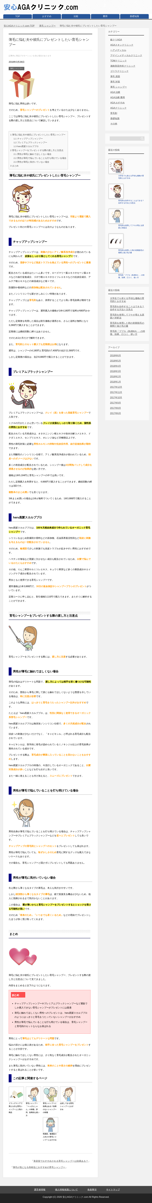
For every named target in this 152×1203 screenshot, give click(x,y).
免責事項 (91, 1189)
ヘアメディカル (118, 50)
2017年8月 (115, 408)
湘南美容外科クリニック (122, 66)
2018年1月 (115, 382)
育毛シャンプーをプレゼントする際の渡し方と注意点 (36, 150)
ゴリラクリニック (119, 71)
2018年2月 (115, 376)
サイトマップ (113, 1189)
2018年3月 (115, 371)
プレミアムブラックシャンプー (30, 142)
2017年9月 (115, 403)
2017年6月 (115, 413)
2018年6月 (115, 355)
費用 (105, 16)
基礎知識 (134, 16)
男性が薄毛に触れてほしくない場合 (32, 154)
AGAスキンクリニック (121, 45)
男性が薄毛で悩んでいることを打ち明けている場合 (40, 158)
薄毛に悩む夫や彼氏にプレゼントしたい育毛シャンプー (37, 134)
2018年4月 (115, 366)
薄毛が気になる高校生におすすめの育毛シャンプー (39, 1167)
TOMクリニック (118, 60)
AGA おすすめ (117, 102)
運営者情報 (39, 1189)
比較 (76, 16)
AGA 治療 (115, 92)
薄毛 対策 (115, 81)
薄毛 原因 (115, 76)
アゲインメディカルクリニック (126, 55)
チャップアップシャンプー (28, 138)
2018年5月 (115, 361)
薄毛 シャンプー (16, 69)
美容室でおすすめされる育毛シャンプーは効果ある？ (60, 1161)
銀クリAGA (116, 39)
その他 (113, 124)
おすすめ (46, 16)
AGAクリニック (118, 108)
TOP (17, 16)
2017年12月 (116, 387)
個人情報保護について (66, 1189)
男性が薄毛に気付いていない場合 (31, 162)
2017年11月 (116, 392)
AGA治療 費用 (117, 97)
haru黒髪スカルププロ (26, 146)
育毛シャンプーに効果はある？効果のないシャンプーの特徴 (50, 1106)
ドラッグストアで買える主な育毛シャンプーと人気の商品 (16, 1106)
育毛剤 (113, 113)
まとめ (14, 166)
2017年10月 (116, 397)
